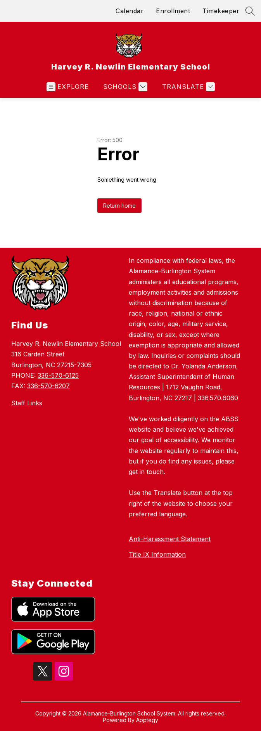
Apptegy (147, 720)
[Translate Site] (187, 87)
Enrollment (173, 11)
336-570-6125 (58, 375)
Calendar (129, 11)
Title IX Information (157, 554)
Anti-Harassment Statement (170, 539)
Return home (119, 205)
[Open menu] (68, 87)
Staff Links (26, 403)
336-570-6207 (48, 386)
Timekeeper (220, 11)
